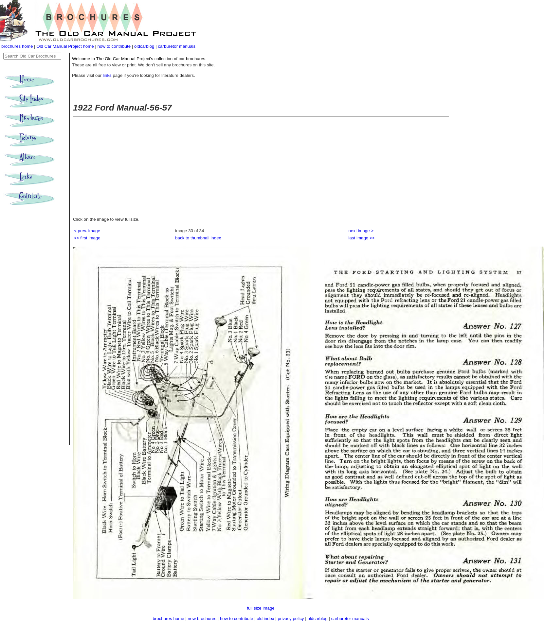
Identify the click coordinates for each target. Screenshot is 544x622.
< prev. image (87, 230)
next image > (361, 230)
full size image (260, 608)
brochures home (17, 46)
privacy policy (291, 618)
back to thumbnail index (198, 237)
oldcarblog (144, 46)
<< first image (87, 237)
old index (265, 618)
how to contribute (114, 46)
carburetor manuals (176, 46)
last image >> (362, 237)
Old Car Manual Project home (65, 46)
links (107, 75)
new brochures (202, 618)
